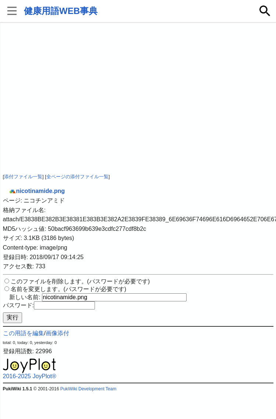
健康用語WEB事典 (61, 11)
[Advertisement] (69, 98)
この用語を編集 (23, 333)
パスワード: (18, 305)
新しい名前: (24, 297)
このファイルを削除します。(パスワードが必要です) (80, 281)
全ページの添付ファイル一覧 (77, 176)
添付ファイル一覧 (23, 176)
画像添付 (57, 333)
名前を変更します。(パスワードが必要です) (69, 289)
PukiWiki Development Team (88, 388)
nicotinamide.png (37, 191)
